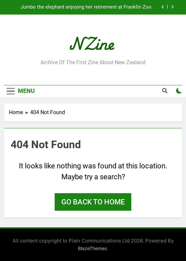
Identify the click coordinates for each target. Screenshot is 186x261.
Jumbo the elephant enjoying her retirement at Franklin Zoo (86, 7)
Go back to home (93, 202)
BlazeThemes (92, 248)
